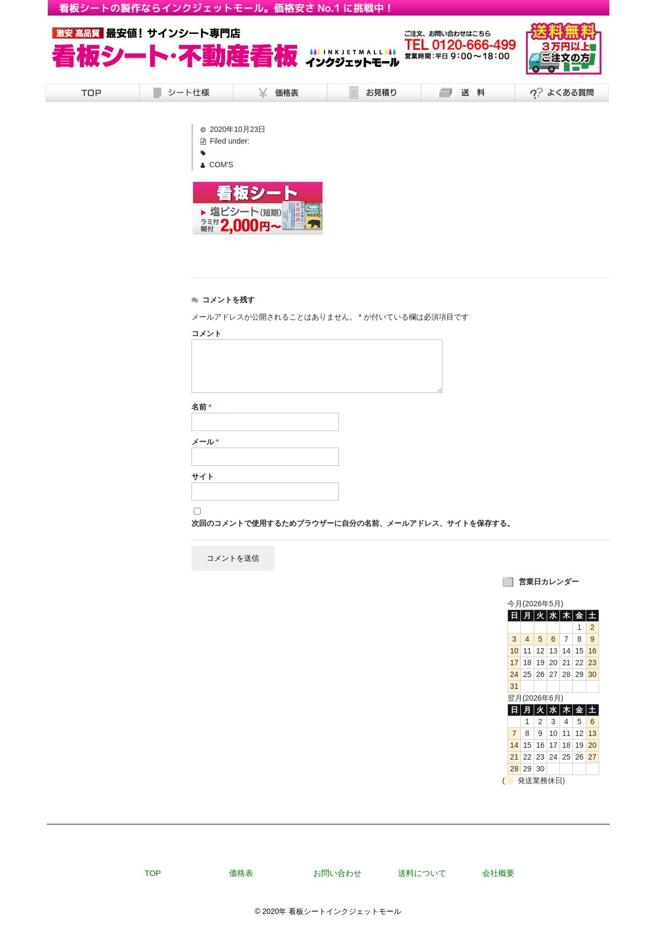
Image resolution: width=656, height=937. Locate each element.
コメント (206, 333)
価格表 (241, 873)
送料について (422, 873)
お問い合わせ (337, 873)
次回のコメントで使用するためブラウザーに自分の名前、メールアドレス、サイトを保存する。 (352, 523)
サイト (202, 476)
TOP (153, 873)
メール (205, 441)
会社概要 (498, 873)
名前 (201, 407)
